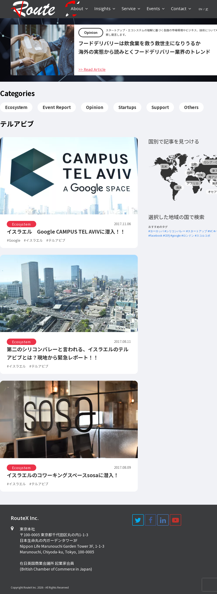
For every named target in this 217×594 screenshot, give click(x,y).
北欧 (194, 164)
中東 (200, 175)
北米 (164, 166)
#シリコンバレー (174, 231)
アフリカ (193, 183)
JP (207, 9)
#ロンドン (187, 235)
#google (175, 235)
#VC (210, 231)
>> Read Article (92, 69)
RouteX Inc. (30, 587)
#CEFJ (166, 235)
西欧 (190, 173)
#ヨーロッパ (156, 231)
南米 (179, 187)
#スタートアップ (196, 231)
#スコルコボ (202, 235)
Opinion (90, 32)
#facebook (155, 235)
